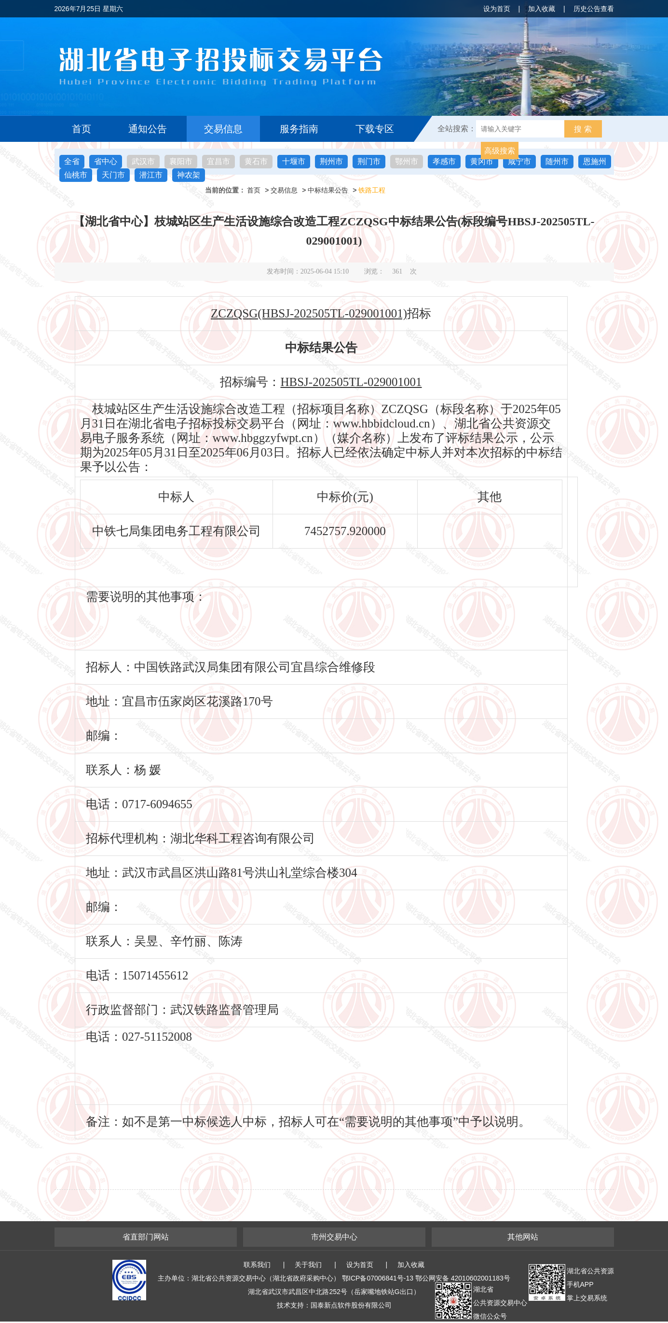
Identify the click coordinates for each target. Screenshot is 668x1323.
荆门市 (369, 161)
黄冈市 (481, 161)
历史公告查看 (593, 9)
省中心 (105, 161)
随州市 (557, 161)
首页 (81, 129)
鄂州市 (406, 161)
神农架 (188, 175)
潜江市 (151, 175)
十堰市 (293, 161)
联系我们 (257, 1264)
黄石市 (256, 161)
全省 (72, 161)
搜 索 (582, 129)
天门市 (113, 175)
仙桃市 (75, 175)
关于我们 (308, 1264)
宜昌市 (218, 161)
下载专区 (374, 129)
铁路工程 (371, 190)
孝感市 (444, 161)
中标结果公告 (328, 190)
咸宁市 (519, 161)
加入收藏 (541, 9)
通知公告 (147, 129)
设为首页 (496, 9)
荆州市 (331, 161)
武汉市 (143, 161)
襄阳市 (180, 161)
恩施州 (594, 161)
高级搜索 (499, 151)
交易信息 (223, 129)
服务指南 (299, 129)
